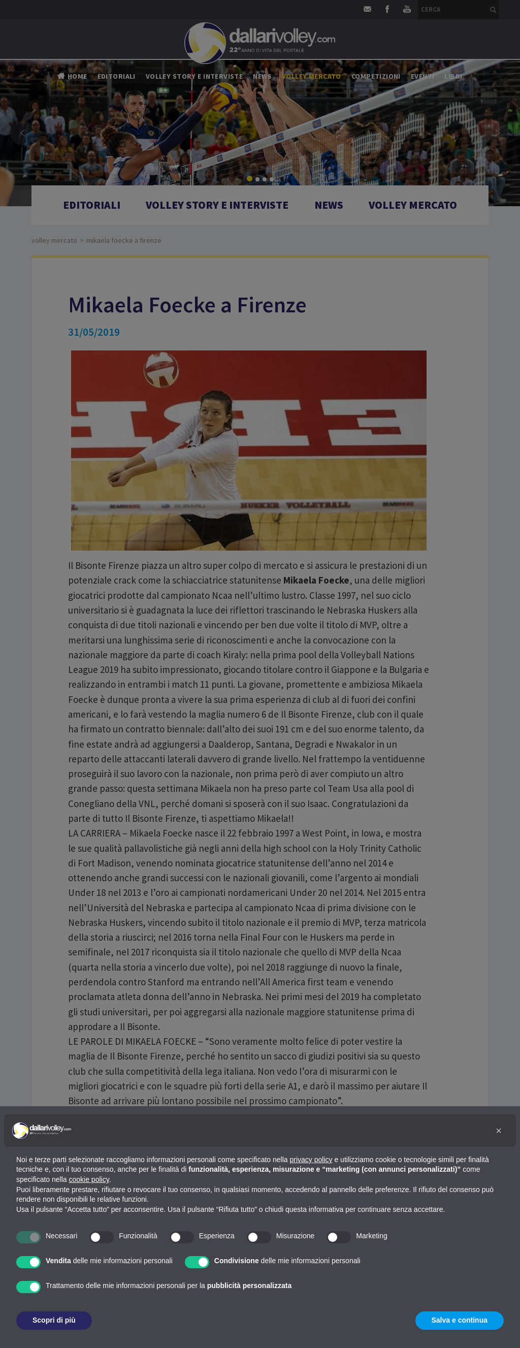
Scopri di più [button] (54, 1320)
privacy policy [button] (311, 1160)
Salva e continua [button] (460, 1320)
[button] (499, 1130)
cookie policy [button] (89, 1179)
